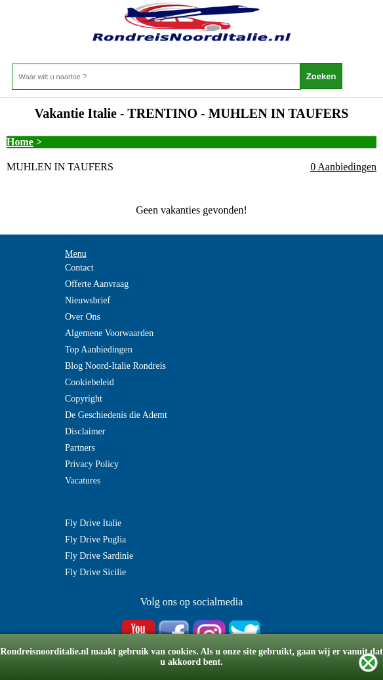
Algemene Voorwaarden (109, 333)
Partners (80, 448)
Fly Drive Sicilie (95, 572)
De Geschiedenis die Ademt (116, 415)
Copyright (83, 399)
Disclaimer (85, 431)
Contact (79, 268)
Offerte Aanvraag (97, 284)
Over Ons (82, 317)
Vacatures (82, 480)
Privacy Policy (92, 464)
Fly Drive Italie (93, 523)
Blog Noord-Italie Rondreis (115, 366)
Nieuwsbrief (87, 300)
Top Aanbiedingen (98, 349)
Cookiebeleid (89, 382)
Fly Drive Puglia (95, 539)
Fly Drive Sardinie (99, 556)
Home (20, 141)
